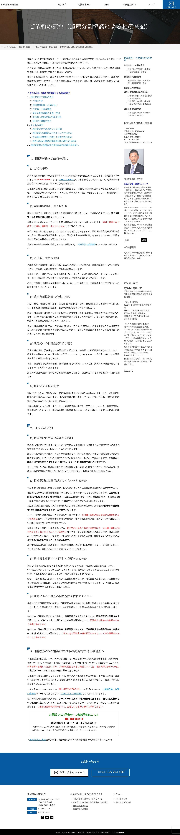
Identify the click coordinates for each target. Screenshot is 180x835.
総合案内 (62, 4)
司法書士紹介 (84, 4)
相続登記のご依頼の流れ (42, 97)
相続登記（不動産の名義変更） (20, 47)
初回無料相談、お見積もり (45, 105)
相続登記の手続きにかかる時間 (47, 128)
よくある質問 (37, 125)
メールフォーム (66, 179)
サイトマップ (121, 799)
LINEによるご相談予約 (71, 693)
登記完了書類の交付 (42, 120)
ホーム (3, 47)
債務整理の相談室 (80, 809)
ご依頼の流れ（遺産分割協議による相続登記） (77, 47)
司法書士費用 (129, 4)
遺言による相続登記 (132, 109)
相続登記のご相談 (37, 739)
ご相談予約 (38, 101)
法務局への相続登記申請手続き (47, 116)
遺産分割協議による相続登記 (46, 47)
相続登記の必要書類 (87, 244)
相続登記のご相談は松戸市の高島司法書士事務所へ (55, 144)
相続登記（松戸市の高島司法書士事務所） (90, 802)
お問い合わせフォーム (69, 772)
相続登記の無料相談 (132, 88)
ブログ (151, 4)
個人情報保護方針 (123, 802)
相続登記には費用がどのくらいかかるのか (52, 132)
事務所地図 (128, 258)
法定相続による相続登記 (134, 65)
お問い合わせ (171, 4)
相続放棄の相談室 (80, 805)
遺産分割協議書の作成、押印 (46, 113)
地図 (107, 4)
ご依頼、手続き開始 (42, 109)
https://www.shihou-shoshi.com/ (138, 142)
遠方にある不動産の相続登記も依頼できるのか (54, 140)
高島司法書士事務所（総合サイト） (88, 799)
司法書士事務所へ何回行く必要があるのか (52, 136)
